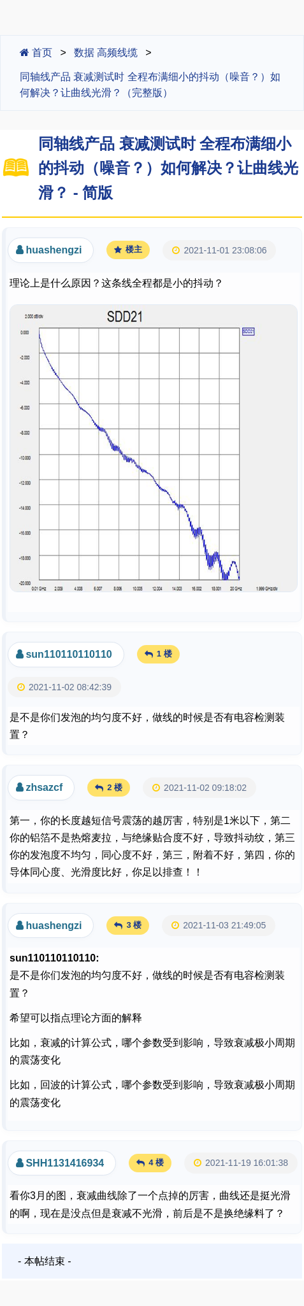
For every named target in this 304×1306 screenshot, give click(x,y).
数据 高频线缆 (106, 52)
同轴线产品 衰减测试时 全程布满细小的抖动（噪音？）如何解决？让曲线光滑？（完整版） (150, 85)
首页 (36, 52)
